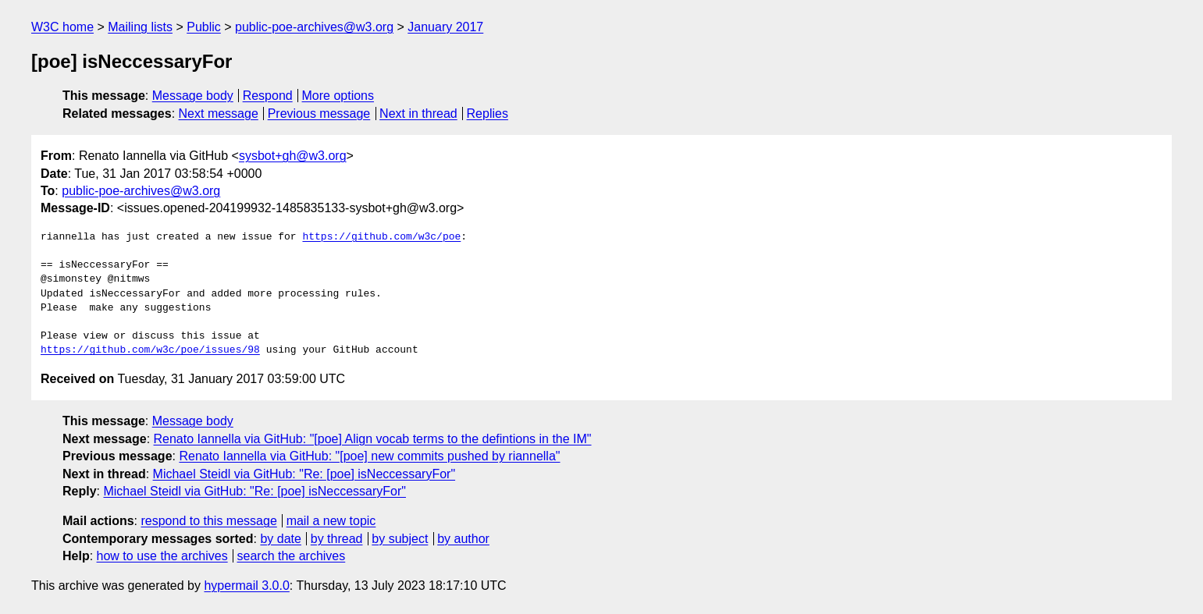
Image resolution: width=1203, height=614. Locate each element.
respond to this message (208, 520)
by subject (400, 538)
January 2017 (445, 27)
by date (280, 538)
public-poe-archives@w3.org (314, 27)
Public (204, 27)
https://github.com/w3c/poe (381, 237)
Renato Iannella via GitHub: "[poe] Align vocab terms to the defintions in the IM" (373, 438)
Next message (218, 113)
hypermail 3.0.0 (246, 585)
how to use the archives (162, 556)
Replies (487, 113)
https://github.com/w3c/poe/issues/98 (150, 350)
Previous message (319, 113)
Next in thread (418, 113)
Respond (268, 95)
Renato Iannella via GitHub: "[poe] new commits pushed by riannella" (369, 456)
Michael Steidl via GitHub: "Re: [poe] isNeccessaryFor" (304, 474)
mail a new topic (331, 520)
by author (463, 538)
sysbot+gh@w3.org (293, 155)
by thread (337, 538)
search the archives (291, 556)
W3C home (62, 27)
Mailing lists (140, 27)
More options (338, 95)
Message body (192, 95)
